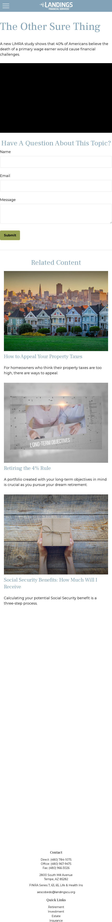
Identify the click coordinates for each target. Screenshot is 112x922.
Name (5, 152)
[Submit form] (10, 235)
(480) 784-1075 (60, 859)
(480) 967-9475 (61, 864)
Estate (56, 916)
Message (8, 200)
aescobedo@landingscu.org (56, 892)
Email (5, 176)
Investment (56, 911)
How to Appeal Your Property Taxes (43, 356)
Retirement (56, 907)
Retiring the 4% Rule (27, 468)
